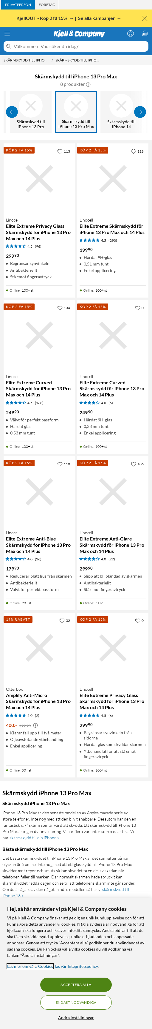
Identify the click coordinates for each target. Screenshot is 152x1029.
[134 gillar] (63, 307)
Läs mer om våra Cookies (30, 966)
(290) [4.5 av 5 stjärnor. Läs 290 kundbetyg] (112, 240)
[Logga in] (130, 33)
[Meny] (7, 34)
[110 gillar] (63, 463)
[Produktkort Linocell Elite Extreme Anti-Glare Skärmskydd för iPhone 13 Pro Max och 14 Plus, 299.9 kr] (112, 491)
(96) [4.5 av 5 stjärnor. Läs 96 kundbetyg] (38, 246)
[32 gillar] (64, 620)
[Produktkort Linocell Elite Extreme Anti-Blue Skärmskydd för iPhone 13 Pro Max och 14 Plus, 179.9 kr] (39, 491)
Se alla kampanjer (97, 18)
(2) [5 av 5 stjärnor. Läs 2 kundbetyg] (37, 715)
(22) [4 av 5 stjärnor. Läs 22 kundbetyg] (111, 559)
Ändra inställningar (76, 1017)
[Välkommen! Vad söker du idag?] (80, 46)
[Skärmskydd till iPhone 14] (121, 111)
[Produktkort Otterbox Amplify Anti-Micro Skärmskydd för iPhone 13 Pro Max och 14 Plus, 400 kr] (39, 648)
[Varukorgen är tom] (145, 33)
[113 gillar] (63, 151)
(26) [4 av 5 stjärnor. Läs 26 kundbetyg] (38, 559)
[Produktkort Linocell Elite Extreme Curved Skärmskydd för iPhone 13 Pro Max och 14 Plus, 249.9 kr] (39, 335)
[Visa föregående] (12, 112)
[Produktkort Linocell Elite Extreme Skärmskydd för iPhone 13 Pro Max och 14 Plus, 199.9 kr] (112, 178)
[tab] (18, 5)
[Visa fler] (140, 112)
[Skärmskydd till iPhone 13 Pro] (30, 111)
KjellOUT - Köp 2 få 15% (42, 18)
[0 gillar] (139, 307)
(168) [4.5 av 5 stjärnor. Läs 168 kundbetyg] (39, 403)
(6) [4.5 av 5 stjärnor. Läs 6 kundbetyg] (110, 715)
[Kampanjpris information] (35, 725)
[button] (88, 84)
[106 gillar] (137, 463)
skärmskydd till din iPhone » (34, 837)
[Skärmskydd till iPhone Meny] (52, 60)
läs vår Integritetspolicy (76, 966)
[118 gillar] (137, 151)
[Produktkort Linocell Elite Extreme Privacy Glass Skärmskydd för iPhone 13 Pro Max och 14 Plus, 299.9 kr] (39, 178)
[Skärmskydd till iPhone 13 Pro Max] (76, 112)
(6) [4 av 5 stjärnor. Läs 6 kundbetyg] (110, 403)
